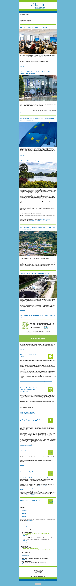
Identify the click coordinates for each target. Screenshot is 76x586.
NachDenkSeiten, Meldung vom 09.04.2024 (27, 413)
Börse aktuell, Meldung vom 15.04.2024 (26, 409)
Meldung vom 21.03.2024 (42, 485)
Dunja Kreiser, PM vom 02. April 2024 (26, 445)
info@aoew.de (29, 520)
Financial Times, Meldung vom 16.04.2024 (27, 412)
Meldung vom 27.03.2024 (30, 494)
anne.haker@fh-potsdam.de (45, 219)
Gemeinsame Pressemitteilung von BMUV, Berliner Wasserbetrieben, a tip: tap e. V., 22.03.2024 (36, 381)
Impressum (30, 579)
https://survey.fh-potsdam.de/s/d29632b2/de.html (38, 220)
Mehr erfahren (22, 66)
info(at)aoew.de (39, 573)
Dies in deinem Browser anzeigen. (38, 1)
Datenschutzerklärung (36, 579)
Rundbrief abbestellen (44, 579)
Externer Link (24, 510)
